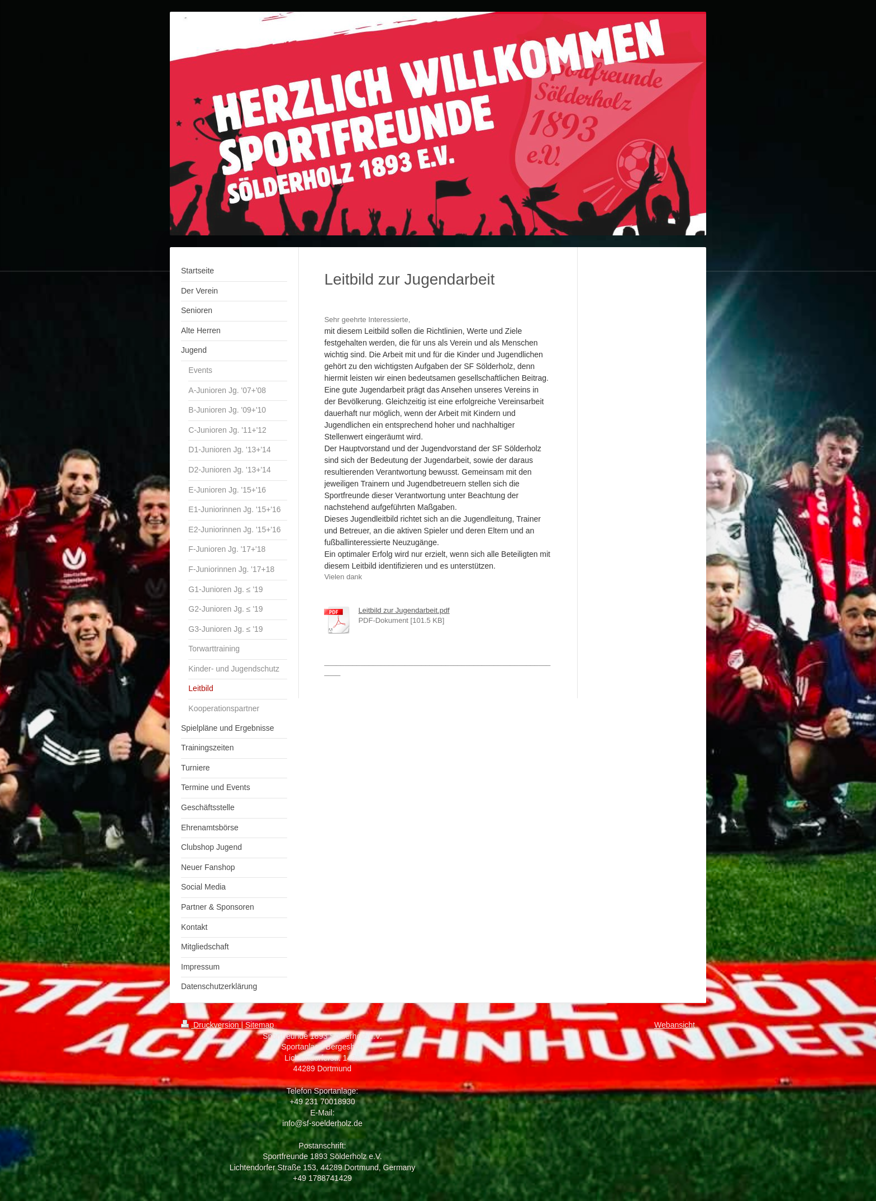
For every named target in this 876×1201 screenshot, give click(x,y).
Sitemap (259, 1024)
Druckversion (211, 1024)
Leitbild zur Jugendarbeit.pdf (403, 610)
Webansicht (674, 1024)
